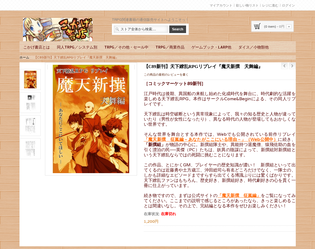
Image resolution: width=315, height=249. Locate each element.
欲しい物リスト (247, 5)
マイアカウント (221, 5)
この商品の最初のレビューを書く (166, 74)
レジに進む (270, 5)
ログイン (288, 5)
